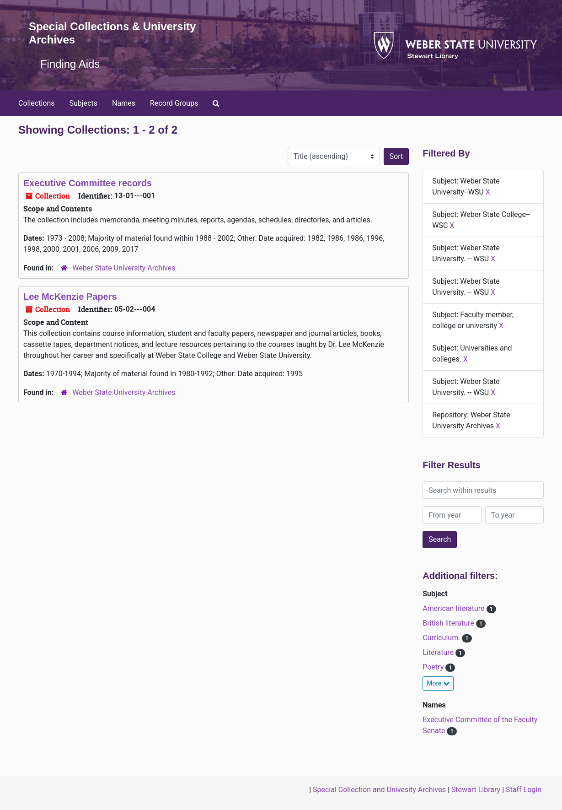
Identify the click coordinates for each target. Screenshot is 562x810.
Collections (36, 103)
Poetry (434, 667)
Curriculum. (442, 637)
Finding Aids (70, 64)
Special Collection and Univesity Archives (379, 789)
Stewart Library (475, 789)
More (438, 683)
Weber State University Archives (123, 268)
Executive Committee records (87, 183)
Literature (439, 652)
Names (123, 103)
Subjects (83, 103)
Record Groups (174, 103)
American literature (454, 608)
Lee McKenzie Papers (70, 297)
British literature (449, 623)
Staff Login (523, 789)
